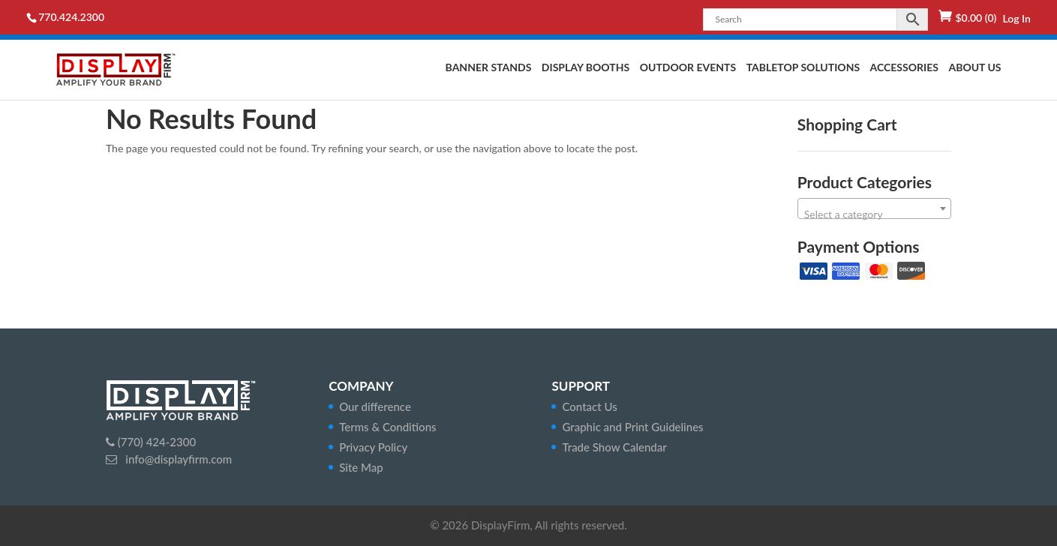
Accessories (904, 68)
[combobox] (874, 208)
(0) (975, 17)
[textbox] (874, 214)
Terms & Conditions (387, 427)
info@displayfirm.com (177, 459)
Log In (1016, 18)
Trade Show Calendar (614, 447)
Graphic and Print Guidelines (632, 427)
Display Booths (585, 68)
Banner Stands (489, 68)
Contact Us (589, 406)
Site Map (361, 467)
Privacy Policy (373, 447)
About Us (974, 68)
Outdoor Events (688, 68)
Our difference (375, 406)
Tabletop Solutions (803, 68)
